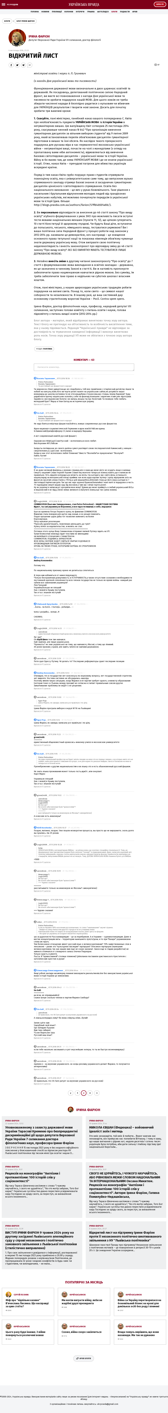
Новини (45, 12)
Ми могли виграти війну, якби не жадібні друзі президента (82, 1302)
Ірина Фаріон (39, 36)
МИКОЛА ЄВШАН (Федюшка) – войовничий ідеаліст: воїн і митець (121, 1129)
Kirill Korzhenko (44, 828)
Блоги (114, 12)
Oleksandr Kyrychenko (47, 604)
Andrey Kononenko (46, 673)
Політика (44, 349)
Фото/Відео (103, 12)
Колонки (68, 12)
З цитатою (47, 404)
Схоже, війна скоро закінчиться (81, 1332)
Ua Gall (40, 413)
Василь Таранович (46, 378)
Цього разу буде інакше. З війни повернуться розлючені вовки (25, 1333)
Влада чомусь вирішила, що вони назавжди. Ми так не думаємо (138, 1333)
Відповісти (38, 404)
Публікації (57, 12)
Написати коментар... (84, 367)
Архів (134, 12)
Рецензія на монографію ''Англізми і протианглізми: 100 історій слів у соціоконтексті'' (32, 1177)
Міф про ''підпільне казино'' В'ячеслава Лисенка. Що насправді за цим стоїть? (27, 1303)
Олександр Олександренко (50, 970)
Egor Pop (41, 720)
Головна (35, 12)
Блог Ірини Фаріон (26, 21)
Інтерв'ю (80, 12)
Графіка (90, 12)
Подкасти (125, 12)
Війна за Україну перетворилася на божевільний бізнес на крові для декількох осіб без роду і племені (139, 1303)
